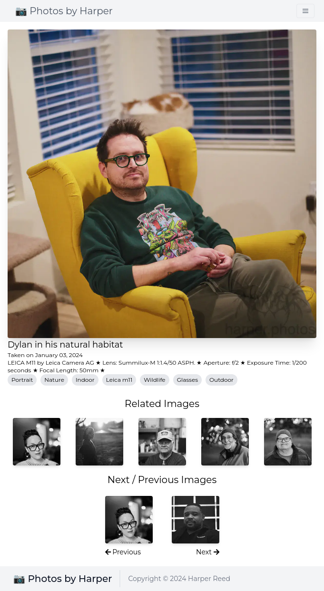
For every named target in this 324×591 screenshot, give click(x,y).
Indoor (85, 379)
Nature (54, 379)
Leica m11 (119, 379)
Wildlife (154, 379)
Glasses (187, 379)
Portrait (22, 379)
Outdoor (221, 379)
